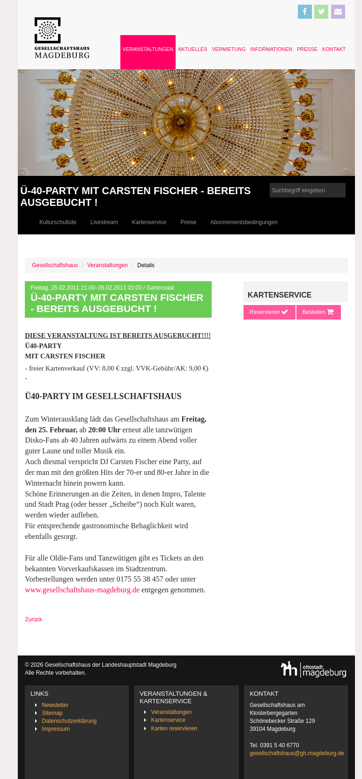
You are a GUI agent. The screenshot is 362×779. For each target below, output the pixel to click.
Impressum (56, 729)
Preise (188, 222)
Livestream (104, 222)
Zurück (33, 619)
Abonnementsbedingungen (243, 222)
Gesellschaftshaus (55, 265)
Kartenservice (149, 222)
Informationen (271, 49)
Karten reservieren (174, 728)
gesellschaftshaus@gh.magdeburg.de (297, 753)
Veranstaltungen (148, 49)
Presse (307, 49)
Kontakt (334, 49)
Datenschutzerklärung (69, 721)
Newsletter (55, 705)
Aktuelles (192, 49)
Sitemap (52, 713)
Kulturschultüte (57, 222)
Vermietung (228, 49)
